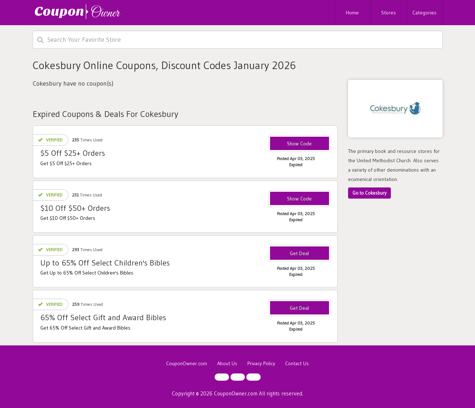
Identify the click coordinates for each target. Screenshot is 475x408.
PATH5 (299, 144)
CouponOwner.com (186, 363)
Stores (388, 12)
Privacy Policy (261, 363)
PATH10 (299, 199)
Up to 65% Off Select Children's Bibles (105, 263)
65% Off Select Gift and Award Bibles (103, 317)
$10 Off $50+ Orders (75, 208)
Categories (424, 12)
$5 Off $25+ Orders (72, 153)
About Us (227, 363)
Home (352, 12)
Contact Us (297, 363)
